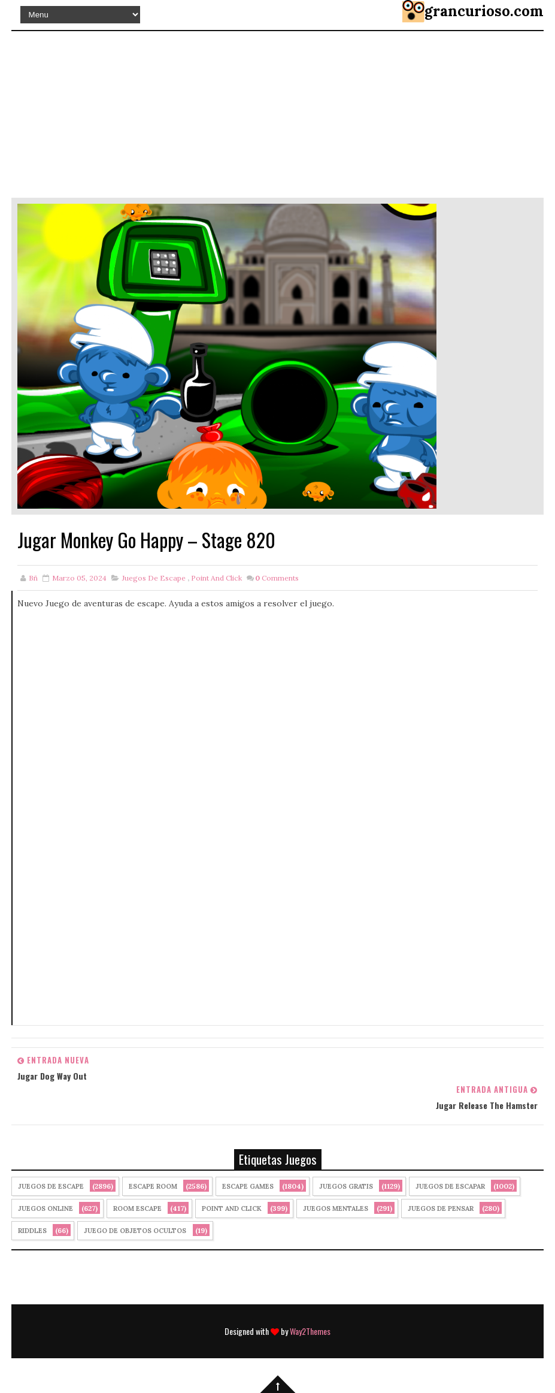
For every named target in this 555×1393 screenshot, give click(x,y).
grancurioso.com (484, 11)
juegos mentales (335, 1208)
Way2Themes (310, 1331)
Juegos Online (45, 1208)
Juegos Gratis (346, 1186)
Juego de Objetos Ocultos (135, 1230)
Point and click (216, 577)
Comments (277, 577)
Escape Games (248, 1186)
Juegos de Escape (154, 577)
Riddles (32, 1230)
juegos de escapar (450, 1186)
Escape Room (153, 1186)
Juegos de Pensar (441, 1208)
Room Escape (137, 1208)
